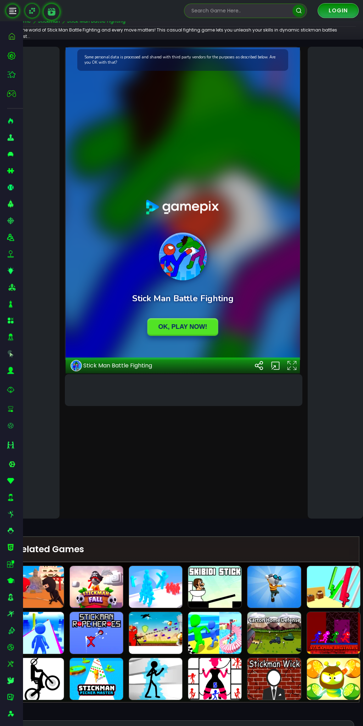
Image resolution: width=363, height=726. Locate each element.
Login (338, 10)
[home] (15, 36)
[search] (298, 11)
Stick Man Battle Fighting (128, 497)
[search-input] (240, 10)
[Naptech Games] (32, 11)
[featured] (15, 74)
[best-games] (15, 56)
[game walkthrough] (52, 12)
